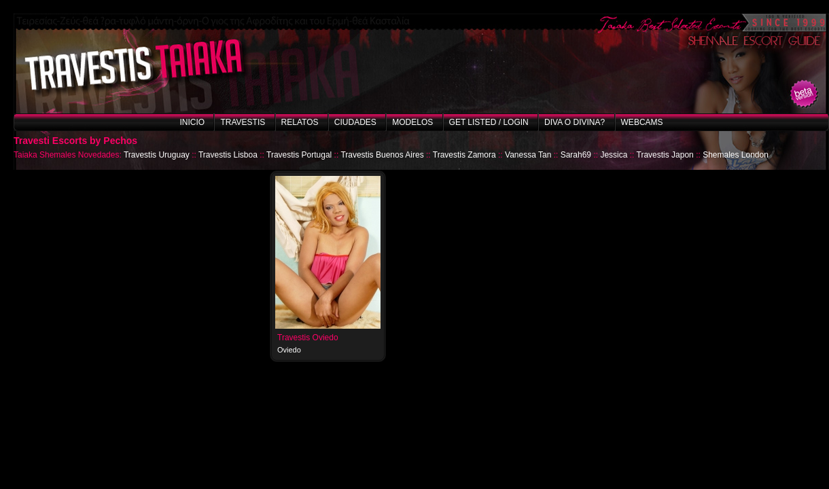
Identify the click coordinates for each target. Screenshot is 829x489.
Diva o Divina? (574, 122)
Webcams (642, 122)
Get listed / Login (489, 122)
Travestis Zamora (464, 155)
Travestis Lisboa (228, 155)
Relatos (300, 122)
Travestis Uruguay (157, 155)
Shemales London (736, 155)
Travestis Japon (665, 155)
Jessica (613, 155)
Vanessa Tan (528, 155)
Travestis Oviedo (307, 337)
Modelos (412, 122)
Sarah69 (576, 155)
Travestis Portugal (299, 155)
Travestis (242, 122)
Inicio (192, 122)
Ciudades (355, 122)
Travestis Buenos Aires (381, 155)
